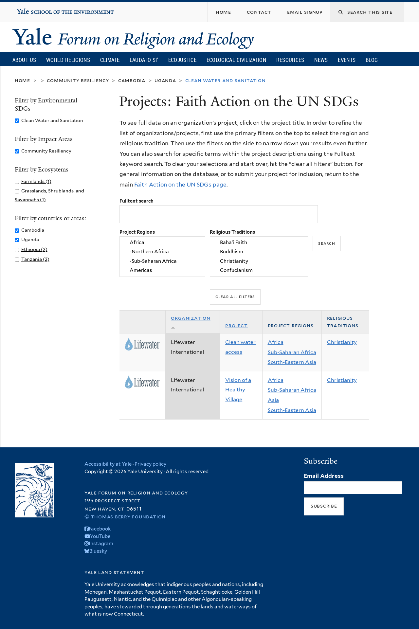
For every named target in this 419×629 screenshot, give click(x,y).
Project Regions (137, 232)
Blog (372, 59)
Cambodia (131, 80)
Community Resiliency (78, 80)
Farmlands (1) (36, 181)
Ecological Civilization (236, 59)
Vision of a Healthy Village (238, 390)
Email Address (324, 476)
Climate (109, 59)
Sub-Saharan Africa (292, 352)
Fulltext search (136, 201)
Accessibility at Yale (108, 464)
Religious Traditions (232, 232)
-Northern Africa (162, 252)
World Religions (68, 59)
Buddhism (259, 252)
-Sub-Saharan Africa (162, 261)
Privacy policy (150, 464)
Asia (273, 400)
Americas (162, 270)
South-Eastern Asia (292, 362)
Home (22, 80)
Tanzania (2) (35, 259)
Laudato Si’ (144, 59)
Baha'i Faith (259, 242)
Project (236, 325)
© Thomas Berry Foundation (125, 516)
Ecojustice (182, 59)
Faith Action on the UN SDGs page (180, 184)
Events (346, 59)
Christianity (259, 261)
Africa (162, 242)
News (321, 59)
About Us (24, 59)
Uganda (165, 80)
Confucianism (259, 270)
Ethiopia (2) (34, 249)
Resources (290, 59)
